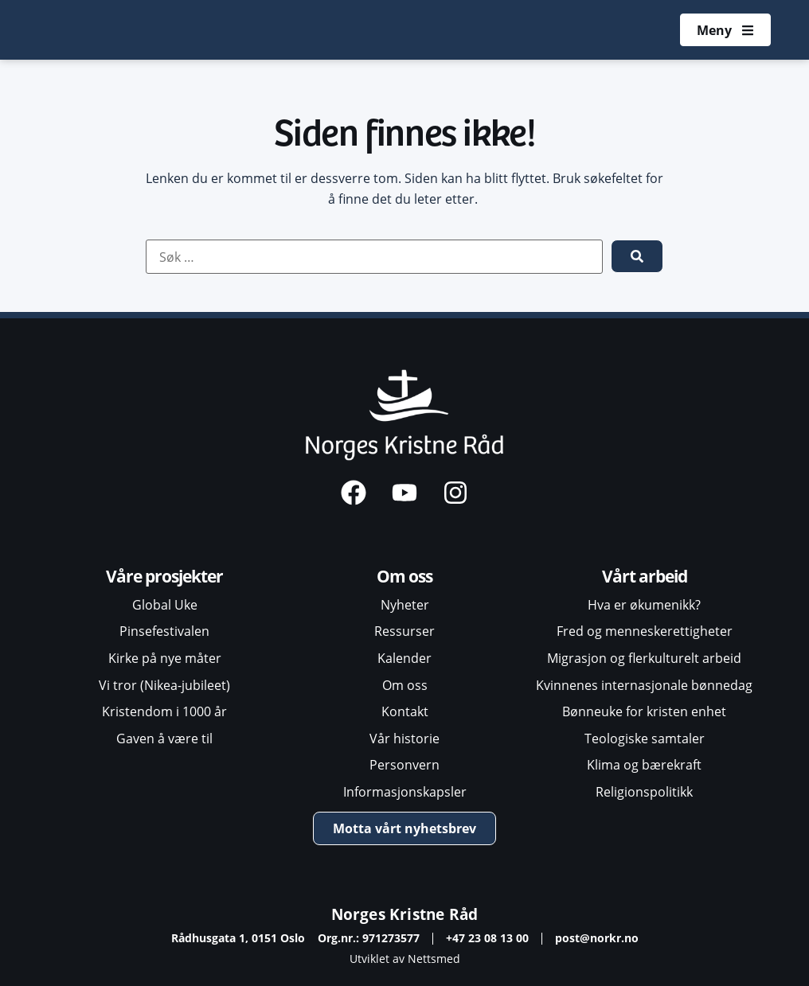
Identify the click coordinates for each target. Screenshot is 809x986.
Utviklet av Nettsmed (405, 958)
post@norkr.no (597, 937)
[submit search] (637, 256)
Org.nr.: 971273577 (369, 937)
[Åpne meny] (725, 30)
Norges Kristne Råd (405, 914)
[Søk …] (374, 257)
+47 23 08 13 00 (487, 937)
